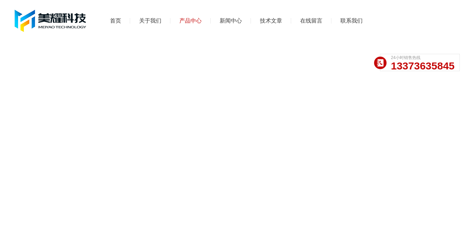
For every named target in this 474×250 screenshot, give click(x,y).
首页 (115, 21)
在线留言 (311, 21)
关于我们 (150, 21)
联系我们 (351, 21)
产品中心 (190, 21)
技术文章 (271, 21)
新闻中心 (231, 21)
